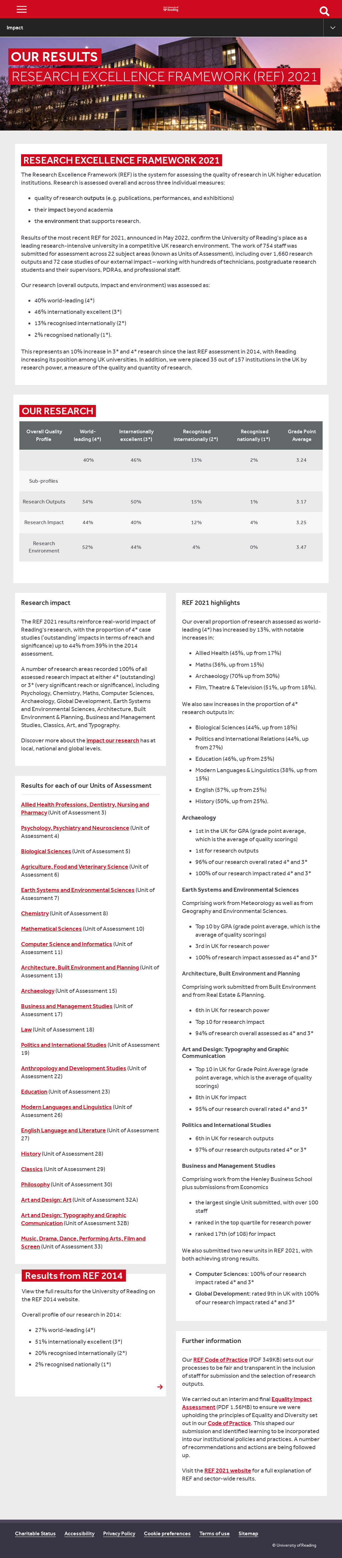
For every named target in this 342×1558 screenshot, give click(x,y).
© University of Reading (294, 1545)
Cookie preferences (167, 1533)
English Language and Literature (63, 1130)
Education (34, 1091)
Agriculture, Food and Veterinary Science (74, 866)
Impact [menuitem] (15, 27)
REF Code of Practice (220, 1359)
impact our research (113, 740)
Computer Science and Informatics (66, 944)
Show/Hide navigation (21, 9)
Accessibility (79, 1533)
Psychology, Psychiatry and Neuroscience (75, 828)
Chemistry (35, 913)
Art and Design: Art (46, 1199)
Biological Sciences (46, 851)
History (31, 1153)
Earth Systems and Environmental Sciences (78, 890)
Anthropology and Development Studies (73, 1068)
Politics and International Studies (64, 1045)
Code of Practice (229, 1423)
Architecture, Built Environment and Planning (80, 967)
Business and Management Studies (67, 1006)
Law (26, 1029)
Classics (32, 1169)
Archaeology (37, 990)
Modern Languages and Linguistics (66, 1107)
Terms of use (214, 1533)
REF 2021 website (227, 1470)
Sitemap (248, 1533)
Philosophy (35, 1184)
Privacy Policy (119, 1533)
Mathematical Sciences (51, 928)
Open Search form (325, 11)
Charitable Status (35, 1533)
